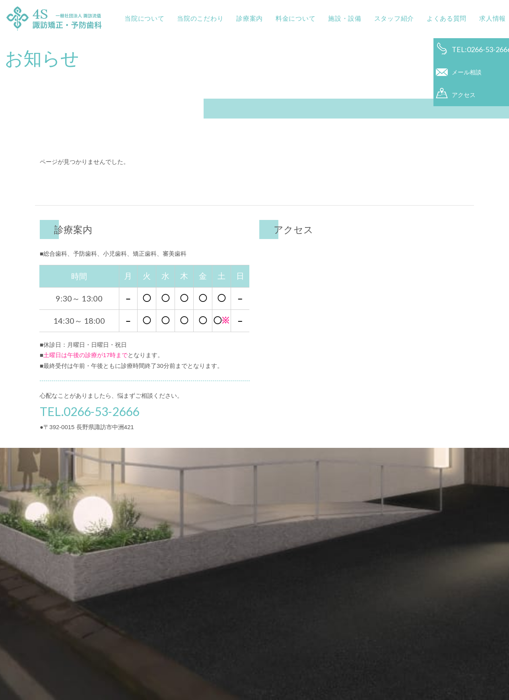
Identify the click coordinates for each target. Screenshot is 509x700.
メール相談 (467, 77)
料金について (291, 18)
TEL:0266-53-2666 (478, 49)
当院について (139, 18)
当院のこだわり (195, 18)
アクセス (464, 104)
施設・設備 (340, 18)
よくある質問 (442, 18)
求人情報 (487, 18)
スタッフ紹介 (389, 18)
